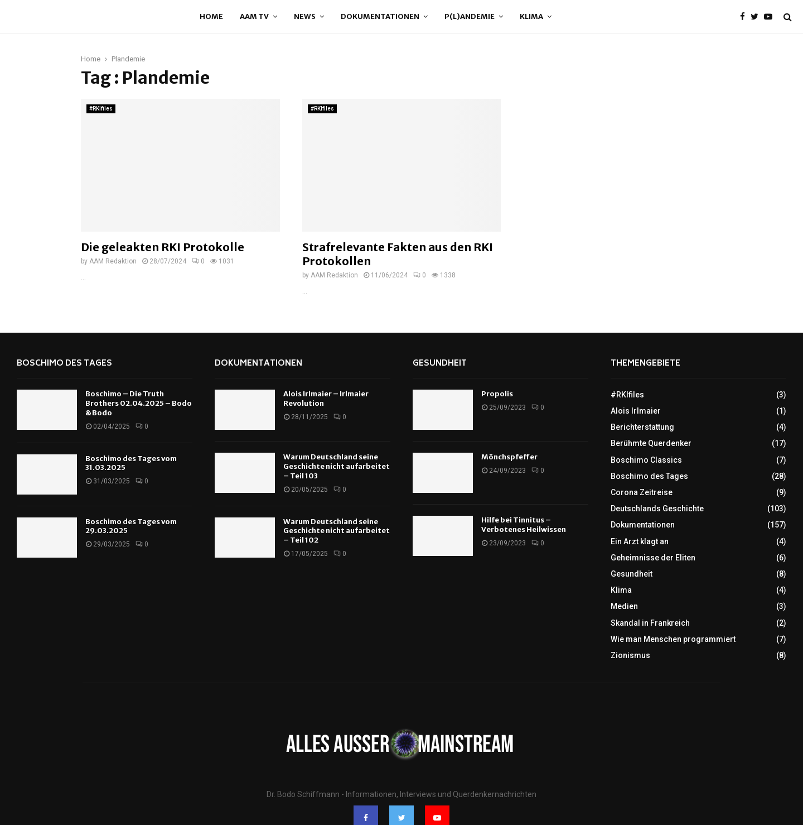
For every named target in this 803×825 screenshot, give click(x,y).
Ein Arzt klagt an (640, 541)
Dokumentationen (380, 16)
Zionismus (630, 655)
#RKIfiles (101, 108)
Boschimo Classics (646, 459)
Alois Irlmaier (636, 410)
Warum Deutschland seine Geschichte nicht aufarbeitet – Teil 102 (336, 531)
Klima (531, 16)
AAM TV (254, 16)
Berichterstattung (642, 427)
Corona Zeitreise (642, 492)
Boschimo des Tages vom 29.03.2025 (131, 526)
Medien (624, 606)
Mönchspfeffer (509, 457)
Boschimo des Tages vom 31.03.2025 (131, 463)
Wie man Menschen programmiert (673, 639)
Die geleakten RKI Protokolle (162, 247)
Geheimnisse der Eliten (653, 557)
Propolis (497, 394)
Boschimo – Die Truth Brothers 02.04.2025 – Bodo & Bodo (138, 403)
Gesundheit (440, 364)
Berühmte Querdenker (651, 443)
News (305, 16)
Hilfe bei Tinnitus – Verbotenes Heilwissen (523, 524)
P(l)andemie (469, 16)
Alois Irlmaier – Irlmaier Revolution (326, 398)
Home (211, 16)
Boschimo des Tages (64, 364)
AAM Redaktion (113, 261)
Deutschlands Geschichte (657, 508)
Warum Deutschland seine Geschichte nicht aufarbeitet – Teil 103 (336, 466)
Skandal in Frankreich (650, 622)
